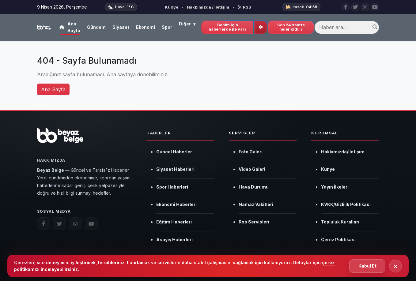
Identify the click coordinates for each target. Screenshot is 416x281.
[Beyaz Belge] (60, 139)
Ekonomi (145, 27)
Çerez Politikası (338, 239)
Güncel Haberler (174, 151)
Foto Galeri (251, 151)
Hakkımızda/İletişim (343, 151)
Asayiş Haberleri (174, 239)
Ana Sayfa (69, 27)
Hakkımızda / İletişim (208, 7)
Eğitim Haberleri (174, 221)
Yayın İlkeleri (335, 186)
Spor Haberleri (172, 186)
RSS (244, 7)
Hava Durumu (254, 186)
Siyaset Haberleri (175, 169)
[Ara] (375, 28)
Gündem (96, 27)
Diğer (187, 24)
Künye (171, 7)
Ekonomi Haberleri (176, 204)
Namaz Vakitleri (256, 204)
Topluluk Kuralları (340, 221)
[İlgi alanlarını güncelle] (260, 27)
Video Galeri (252, 169)
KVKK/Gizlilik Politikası (346, 204)
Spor (167, 27)
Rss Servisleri (254, 221)
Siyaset (120, 27)
